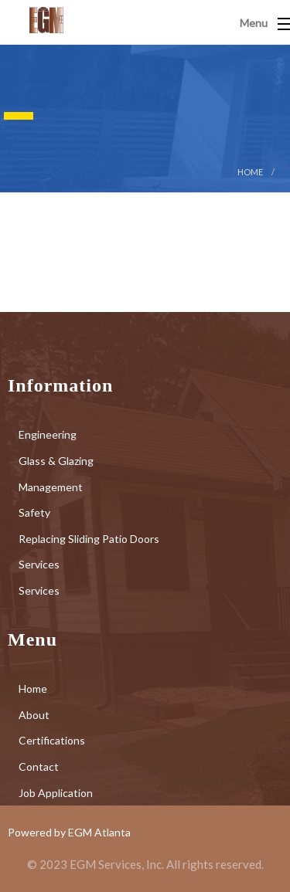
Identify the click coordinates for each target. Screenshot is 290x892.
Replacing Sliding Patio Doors (89, 538)
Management (51, 486)
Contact (39, 766)
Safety (34, 512)
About (34, 714)
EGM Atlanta (99, 832)
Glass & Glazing (56, 460)
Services (39, 564)
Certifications (52, 740)
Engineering (48, 434)
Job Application (56, 792)
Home (250, 172)
